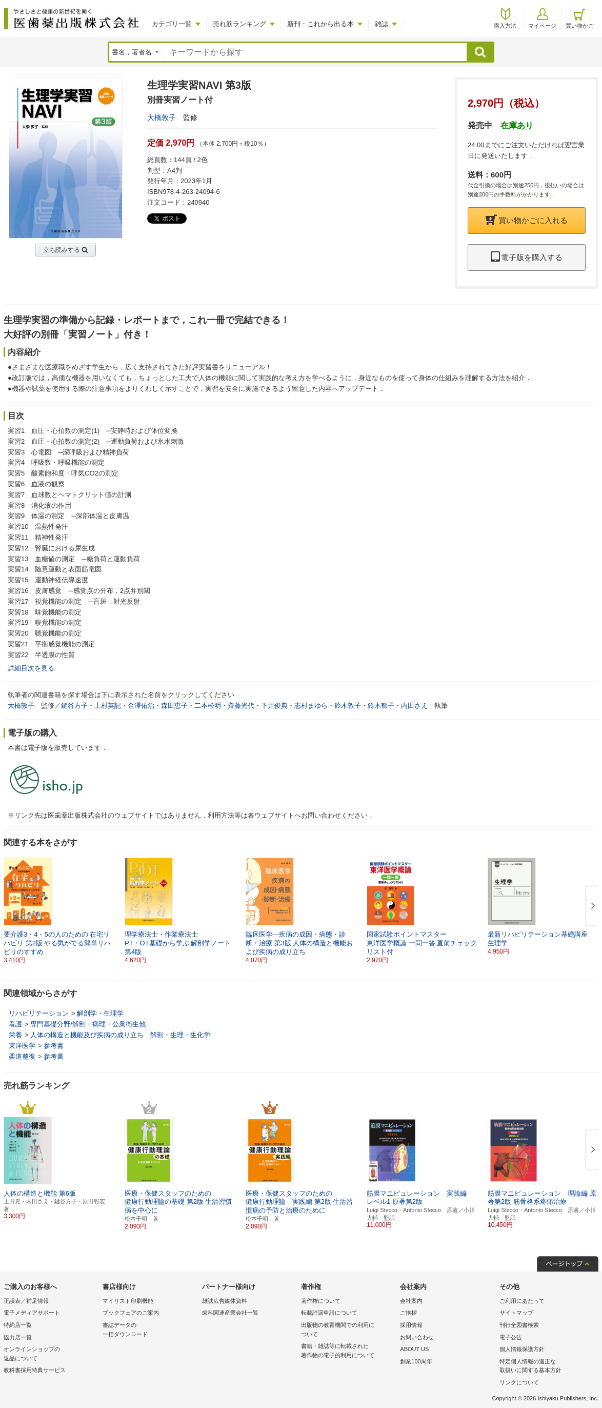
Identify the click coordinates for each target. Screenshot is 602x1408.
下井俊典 (274, 705)
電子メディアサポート (32, 1313)
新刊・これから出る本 (320, 24)
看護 (15, 1024)
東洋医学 (22, 1045)
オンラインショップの (50, 1354)
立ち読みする (61, 249)
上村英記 (107, 705)
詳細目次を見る (31, 668)
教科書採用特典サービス (35, 1370)
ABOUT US (414, 1349)
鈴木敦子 (347, 705)
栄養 (15, 1035)
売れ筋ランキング (239, 24)
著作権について (320, 1301)
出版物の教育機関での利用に (348, 1330)
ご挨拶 (408, 1313)
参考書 (54, 1045)
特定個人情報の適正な (546, 1366)
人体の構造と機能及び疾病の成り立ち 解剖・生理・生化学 (120, 1035)
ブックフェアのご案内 (131, 1313)
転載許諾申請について (329, 1313)
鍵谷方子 (74, 705)
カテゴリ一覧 (172, 24)
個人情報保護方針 (522, 1349)
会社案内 (411, 1301)
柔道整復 (22, 1056)
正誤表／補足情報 (26, 1301)
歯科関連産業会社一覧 (230, 1313)
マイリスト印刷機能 (128, 1301)
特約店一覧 (18, 1325)
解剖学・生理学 (100, 1013)
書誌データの (149, 1330)
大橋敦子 (161, 117)
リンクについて (519, 1382)
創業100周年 (416, 1361)
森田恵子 (174, 705)
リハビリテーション (39, 1013)
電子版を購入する (527, 257)
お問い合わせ (417, 1337)
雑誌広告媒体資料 (224, 1301)
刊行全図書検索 (519, 1325)
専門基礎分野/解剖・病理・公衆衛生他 (88, 1024)
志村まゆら (311, 705)
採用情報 (411, 1325)
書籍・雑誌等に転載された (348, 1351)
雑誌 (381, 24)
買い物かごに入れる (527, 220)
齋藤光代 (241, 705)
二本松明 (207, 705)
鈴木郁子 (381, 705)
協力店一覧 (18, 1337)
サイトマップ (516, 1313)
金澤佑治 (141, 705)
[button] (591, 906)
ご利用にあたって (522, 1301)
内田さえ (414, 705)
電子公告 (510, 1337)
